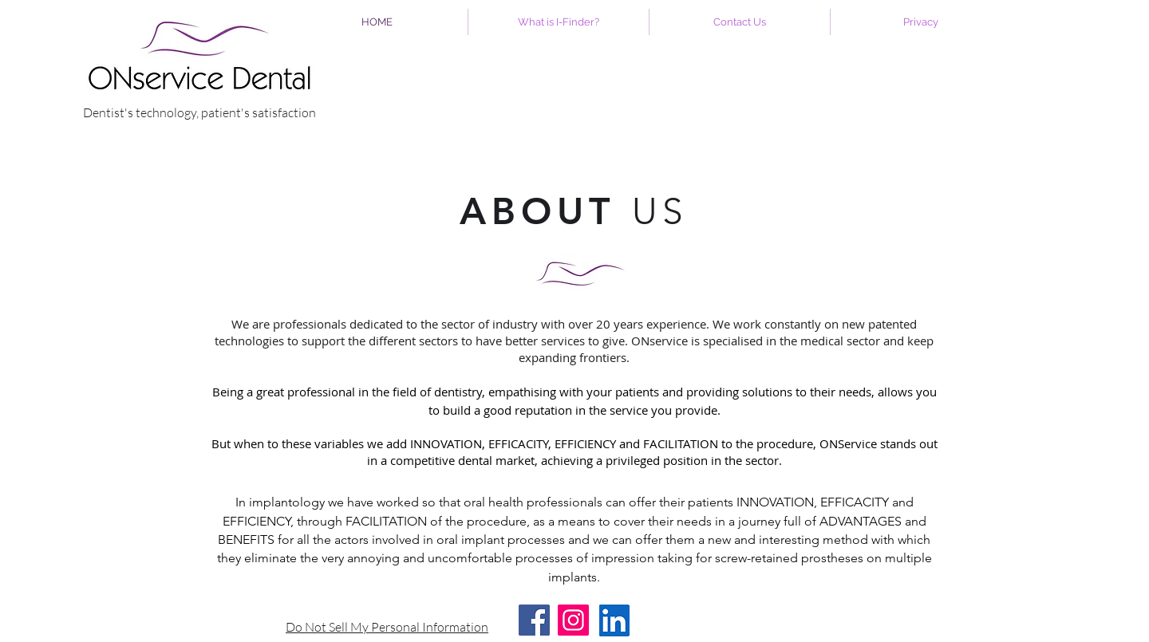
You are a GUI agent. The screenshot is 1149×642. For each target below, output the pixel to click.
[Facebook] (534, 620)
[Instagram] (573, 620)
